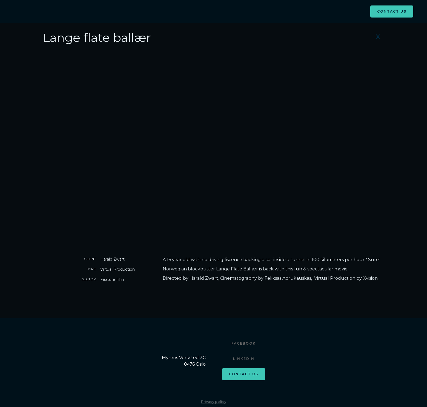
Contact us (243, 374)
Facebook (243, 343)
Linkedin (243, 359)
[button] (213, 10)
